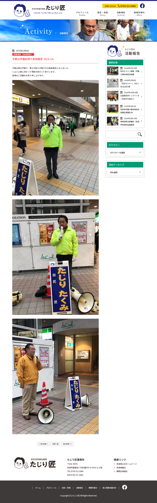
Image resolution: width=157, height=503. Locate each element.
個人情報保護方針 (111, 487)
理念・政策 (65, 487)
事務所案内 (93, 487)
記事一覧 (55, 444)
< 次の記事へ (43, 444)
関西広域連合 (122, 471)
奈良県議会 (121, 467)
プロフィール (50, 487)
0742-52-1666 (128, 5)
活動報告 (79, 487)
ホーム (36, 487)
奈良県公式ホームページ (127, 464)
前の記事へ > (67, 444)
